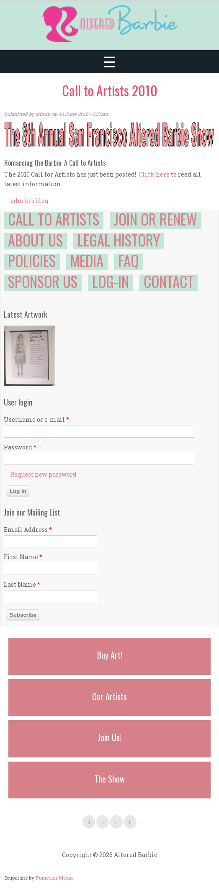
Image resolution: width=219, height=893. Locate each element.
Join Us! (109, 737)
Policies (32, 260)
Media (86, 260)
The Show (109, 778)
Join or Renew (155, 219)
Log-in (110, 281)
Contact (168, 281)
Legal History (118, 240)
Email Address (28, 530)
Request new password (43, 474)
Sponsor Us (42, 281)
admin (43, 114)
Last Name (22, 584)
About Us (35, 240)
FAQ (128, 260)
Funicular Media (54, 878)
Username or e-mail (36, 419)
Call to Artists (53, 219)
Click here (154, 174)
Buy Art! (109, 655)
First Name (23, 557)
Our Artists (109, 696)
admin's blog (29, 201)
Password (20, 447)
